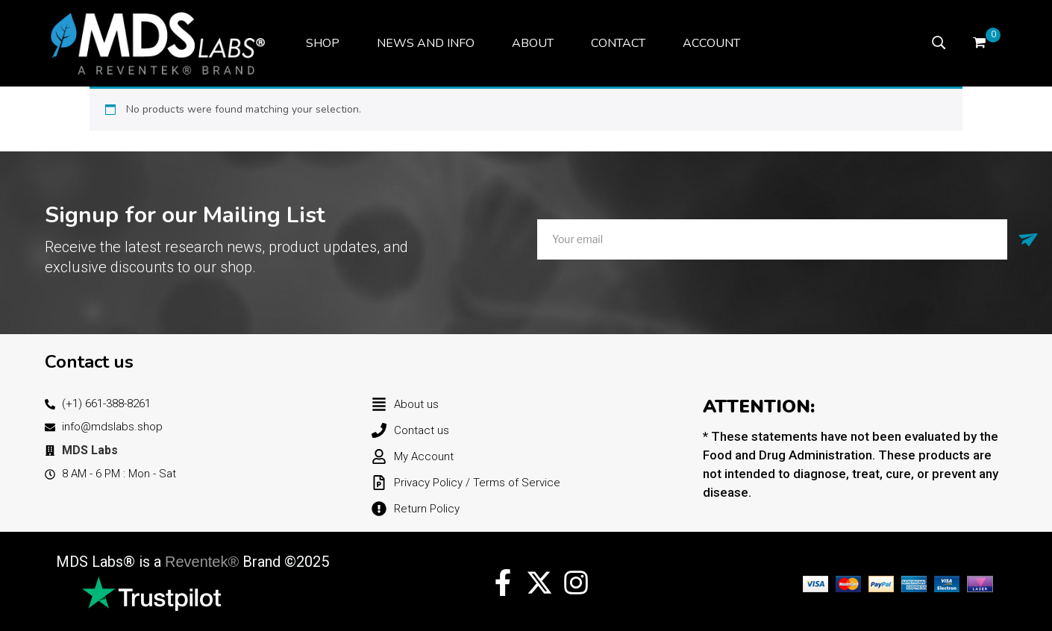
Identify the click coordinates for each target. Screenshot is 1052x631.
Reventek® (202, 561)
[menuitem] (322, 43)
